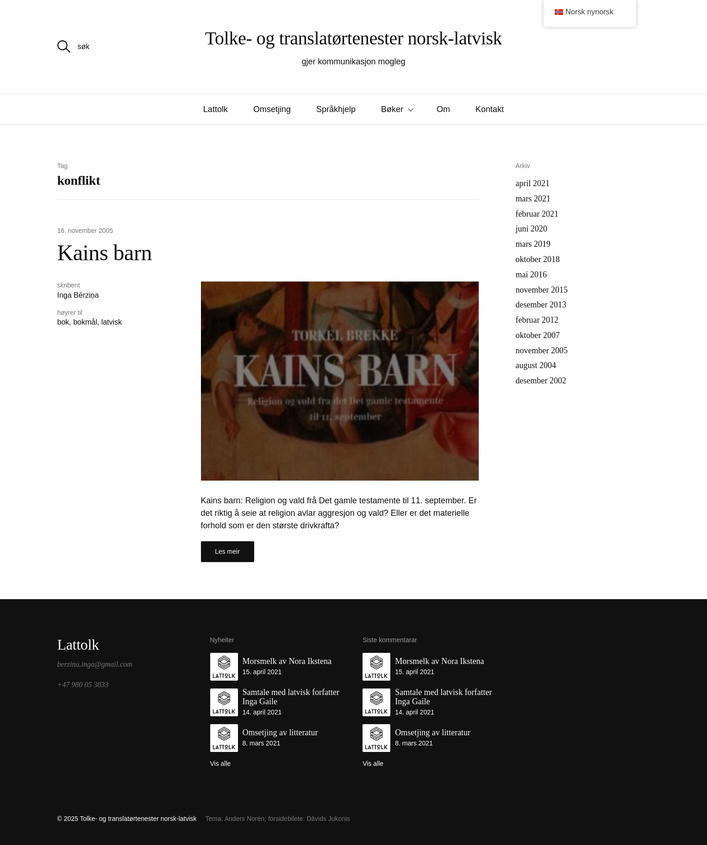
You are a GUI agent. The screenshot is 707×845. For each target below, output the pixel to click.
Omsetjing (272, 109)
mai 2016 (531, 274)
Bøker (392, 109)
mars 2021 (533, 198)
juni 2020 (532, 228)
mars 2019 (533, 244)
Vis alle (220, 763)
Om (443, 109)
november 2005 (542, 350)
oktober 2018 (538, 259)
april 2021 (533, 183)
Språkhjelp (336, 109)
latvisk (111, 322)
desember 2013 (541, 304)
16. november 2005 (85, 230)
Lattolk (215, 109)
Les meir (227, 551)
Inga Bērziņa (78, 295)
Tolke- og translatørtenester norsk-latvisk (353, 38)
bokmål (85, 322)
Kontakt (490, 109)
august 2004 (536, 365)
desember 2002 (541, 380)
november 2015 (542, 289)
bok (63, 322)
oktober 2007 (538, 335)
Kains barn (104, 252)
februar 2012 (537, 320)
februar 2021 (537, 214)
